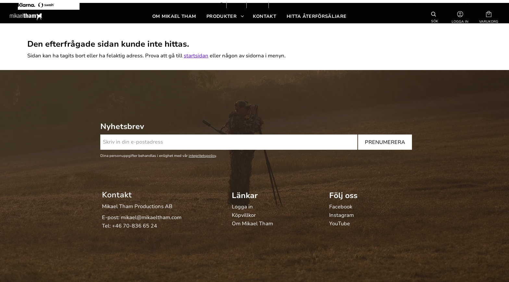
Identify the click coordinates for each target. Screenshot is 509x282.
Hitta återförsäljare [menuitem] (316, 16)
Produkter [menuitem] (221, 16)
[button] (488, 16)
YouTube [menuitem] (339, 224)
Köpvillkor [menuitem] (244, 215)
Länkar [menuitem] (245, 195)
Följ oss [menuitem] (343, 195)
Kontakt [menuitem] (264, 16)
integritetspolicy (202, 155)
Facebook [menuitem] (340, 207)
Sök (434, 21)
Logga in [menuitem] (242, 207)
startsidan (196, 55)
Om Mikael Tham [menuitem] (174, 16)
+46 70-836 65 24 (134, 225)
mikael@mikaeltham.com (151, 217)
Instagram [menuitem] (341, 215)
